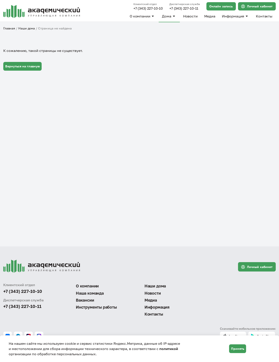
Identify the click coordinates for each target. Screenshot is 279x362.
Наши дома (26, 28)
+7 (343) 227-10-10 (148, 8)
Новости (190, 16)
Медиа (209, 16)
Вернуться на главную (22, 66)
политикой (168, 349)
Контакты (264, 16)
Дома (169, 16)
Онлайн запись (221, 6)
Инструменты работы (96, 307)
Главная (9, 28)
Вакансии (85, 300)
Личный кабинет (256, 6)
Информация (235, 16)
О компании (142, 16)
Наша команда (90, 293)
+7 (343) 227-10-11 (183, 8)
